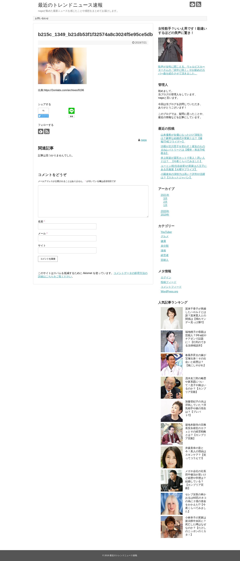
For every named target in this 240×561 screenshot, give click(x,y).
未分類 (165, 245)
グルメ (165, 236)
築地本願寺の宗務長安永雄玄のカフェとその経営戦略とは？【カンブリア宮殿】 (195, 431)
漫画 (163, 250)
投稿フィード (168, 282)
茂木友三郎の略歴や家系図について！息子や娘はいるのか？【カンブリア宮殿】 (195, 385)
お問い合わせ (42, 18)
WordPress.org (169, 291)
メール (43, 233)
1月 (165, 205)
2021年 (165, 195)
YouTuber (166, 232)
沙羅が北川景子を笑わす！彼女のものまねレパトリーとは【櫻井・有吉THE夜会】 (183, 150)
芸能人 (165, 260)
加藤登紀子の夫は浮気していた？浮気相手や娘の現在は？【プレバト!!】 (195, 408)
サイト (42, 245)
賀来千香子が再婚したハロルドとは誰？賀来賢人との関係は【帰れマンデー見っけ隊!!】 (195, 315)
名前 (41, 221)
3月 (165, 198)
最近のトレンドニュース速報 (70, 5)
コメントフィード (171, 287)
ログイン (166, 277)
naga (144, 140)
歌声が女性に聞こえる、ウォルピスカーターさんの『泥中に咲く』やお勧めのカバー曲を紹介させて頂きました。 (181, 70)
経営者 (165, 255)
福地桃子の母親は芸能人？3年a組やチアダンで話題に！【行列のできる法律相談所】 (195, 338)
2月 (165, 201)
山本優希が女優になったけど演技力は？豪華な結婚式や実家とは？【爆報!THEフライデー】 (181, 138)
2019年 (165, 214)
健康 (163, 241)
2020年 (165, 211)
